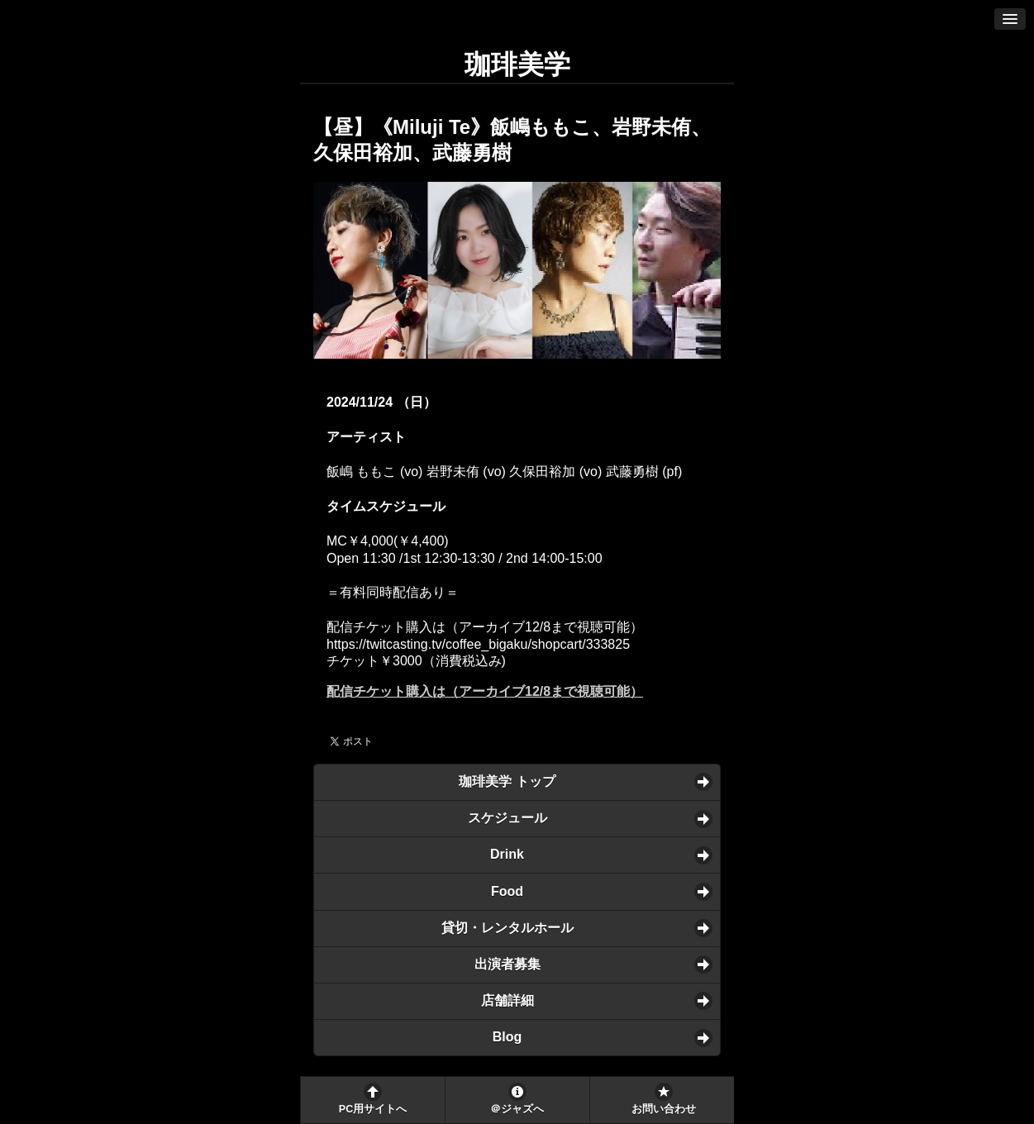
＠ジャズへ (517, 1109)
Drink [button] (507, 854)
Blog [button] (507, 1037)
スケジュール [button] (507, 818)
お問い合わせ (663, 1109)
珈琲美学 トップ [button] (507, 781)
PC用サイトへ (373, 1109)
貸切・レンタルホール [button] (507, 928)
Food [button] (507, 891)
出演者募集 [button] (507, 964)
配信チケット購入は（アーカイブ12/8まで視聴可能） (484, 691)
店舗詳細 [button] (507, 1000)
